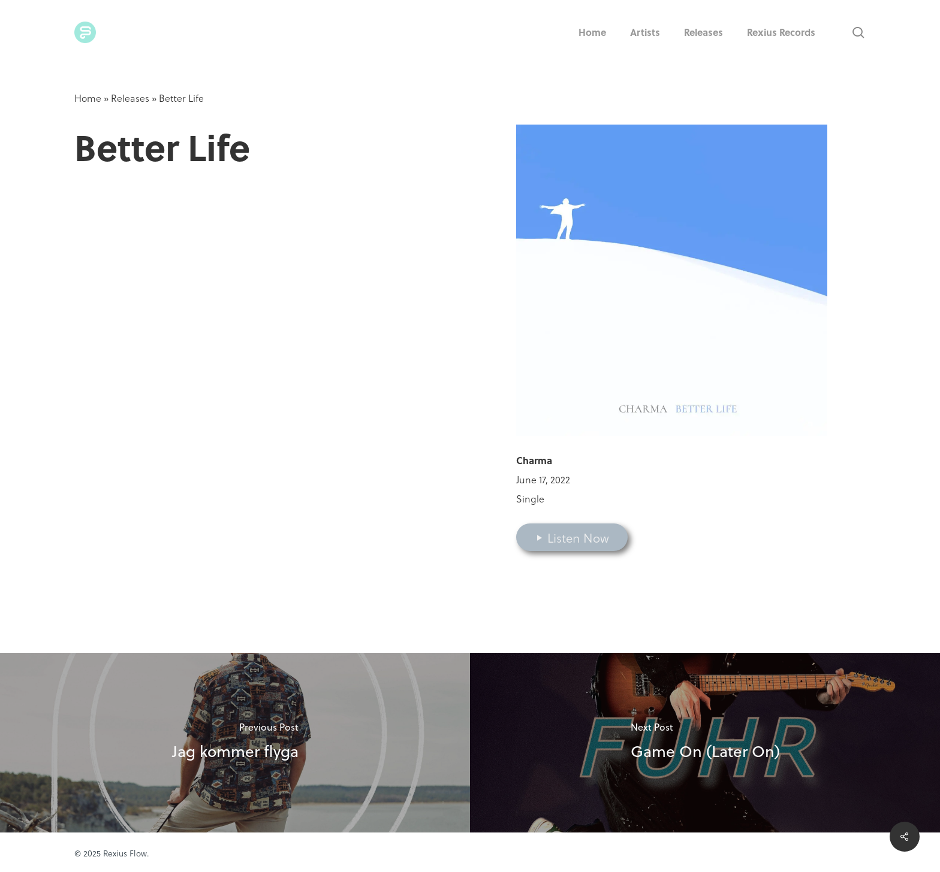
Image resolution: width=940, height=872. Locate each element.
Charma (534, 460)
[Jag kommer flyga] (235, 742)
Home (87, 98)
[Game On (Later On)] (705, 742)
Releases (130, 98)
